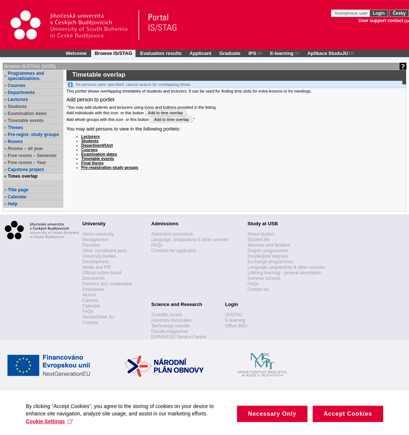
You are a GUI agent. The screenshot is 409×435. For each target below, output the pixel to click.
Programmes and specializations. (26, 76)
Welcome (76, 53)
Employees (93, 289)
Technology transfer (170, 325)
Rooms (15, 141)
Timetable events (26, 120)
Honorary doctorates (171, 320)
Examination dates (27, 113)
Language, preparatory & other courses (189, 239)
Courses (16, 85)
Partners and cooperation (107, 283)
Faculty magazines (169, 331)
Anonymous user (351, 13)
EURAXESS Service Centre (178, 337)
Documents (93, 278)
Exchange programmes (270, 261)
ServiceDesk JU (98, 317)
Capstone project (26, 169)
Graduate (229, 53)
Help (12, 203)
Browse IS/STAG (113, 53)
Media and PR (96, 267)
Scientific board (166, 314)
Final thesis (92, 163)
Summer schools (264, 278)
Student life (259, 239)
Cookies (90, 322)
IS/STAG (233, 314)
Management (95, 239)
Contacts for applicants (173, 250)
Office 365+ (236, 325)
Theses (15, 127)
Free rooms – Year (27, 162)
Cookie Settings (49, 427)
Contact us (258, 289)
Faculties (91, 245)
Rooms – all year (25, 148)
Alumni (89, 294)
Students (17, 106)
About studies (261, 234)
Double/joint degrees (268, 256)
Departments (21, 92)
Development (95, 261)
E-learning (235, 320)
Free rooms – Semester (32, 155)
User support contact (380, 20)
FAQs (87, 311)
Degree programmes (268, 250)
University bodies (99, 256)
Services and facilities (269, 245)
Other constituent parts (104, 250)
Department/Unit (97, 145)
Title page (18, 189)
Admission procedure (172, 234)
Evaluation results (161, 53)
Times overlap (22, 176)
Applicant (200, 53)
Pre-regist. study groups (33, 134)
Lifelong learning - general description (285, 272)
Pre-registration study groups (109, 167)
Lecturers (18, 99)
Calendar (17, 196)
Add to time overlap (165, 113)
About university (98, 234)
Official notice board (101, 272)
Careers (90, 300)
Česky (399, 13)
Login (379, 13)
